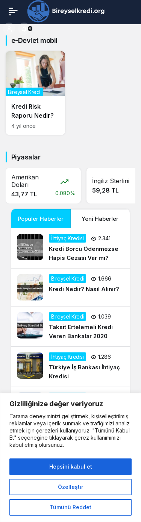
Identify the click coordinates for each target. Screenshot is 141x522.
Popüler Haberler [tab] (41, 218)
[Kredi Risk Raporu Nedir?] (35, 93)
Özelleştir (70, 487)
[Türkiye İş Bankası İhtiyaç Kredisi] (70, 367)
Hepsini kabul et (70, 466)
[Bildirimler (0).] (24, 29)
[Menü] (13, 11)
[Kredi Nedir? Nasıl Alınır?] (70, 287)
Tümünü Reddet (70, 507)
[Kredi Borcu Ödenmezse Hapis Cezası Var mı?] (70, 248)
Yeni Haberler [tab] (100, 218)
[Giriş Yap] (9, 29)
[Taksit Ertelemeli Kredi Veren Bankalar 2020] (70, 326)
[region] (70, 457)
